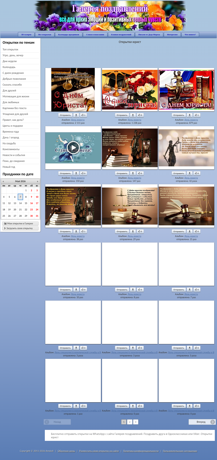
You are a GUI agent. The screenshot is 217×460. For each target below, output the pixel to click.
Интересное (172, 34)
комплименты (11, 149)
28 (20, 215)
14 (20, 203)
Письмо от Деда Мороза (149, 34)
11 (3, 203)
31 (37, 215)
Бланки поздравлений (121, 34)
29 (26, 215)
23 (31, 209)
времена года (11, 131)
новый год (9, 167)
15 (26, 203)
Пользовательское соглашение (180, 451)
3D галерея (26, 34)
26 (9, 215)
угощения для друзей (15, 114)
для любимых (11, 102)
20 (15, 209)
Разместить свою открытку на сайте (99, 451)
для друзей (9, 90)
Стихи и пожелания (95, 34)
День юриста (78, 119)
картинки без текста (14, 108)
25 (3, 215)
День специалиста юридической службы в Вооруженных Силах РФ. (90, 352)
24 (37, 209)
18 (3, 209)
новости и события (14, 155)
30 (31, 215)
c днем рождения (13, 73)
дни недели (10, 61)
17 (37, 203)
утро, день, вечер (13, 55)
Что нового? (190, 34)
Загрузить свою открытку (18, 228)
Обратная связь (66, 451)
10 (37, 196)
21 (20, 209)
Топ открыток (10, 49)
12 (9, 203)
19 (9, 209)
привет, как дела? (13, 120)
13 (15, 203)
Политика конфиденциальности (141, 451)
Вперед (201, 422)
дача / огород (11, 137)
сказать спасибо (12, 84)
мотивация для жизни (16, 96)
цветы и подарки (13, 125)
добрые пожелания (14, 78)
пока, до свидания (14, 161)
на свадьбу (9, 143)
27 (15, 215)
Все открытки (44, 34)
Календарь (9, 67)
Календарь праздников (68, 34)
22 (26, 209)
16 (31, 203)
